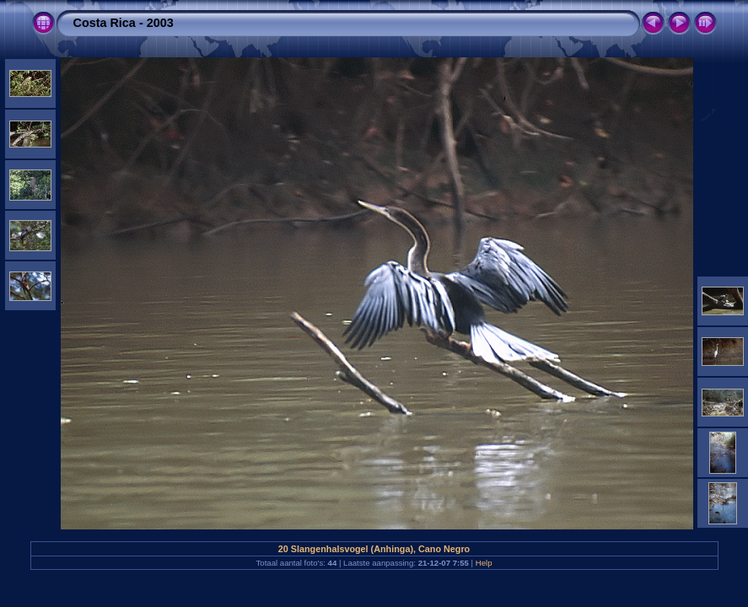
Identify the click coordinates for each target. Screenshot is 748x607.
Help (484, 562)
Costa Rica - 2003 (123, 23)
